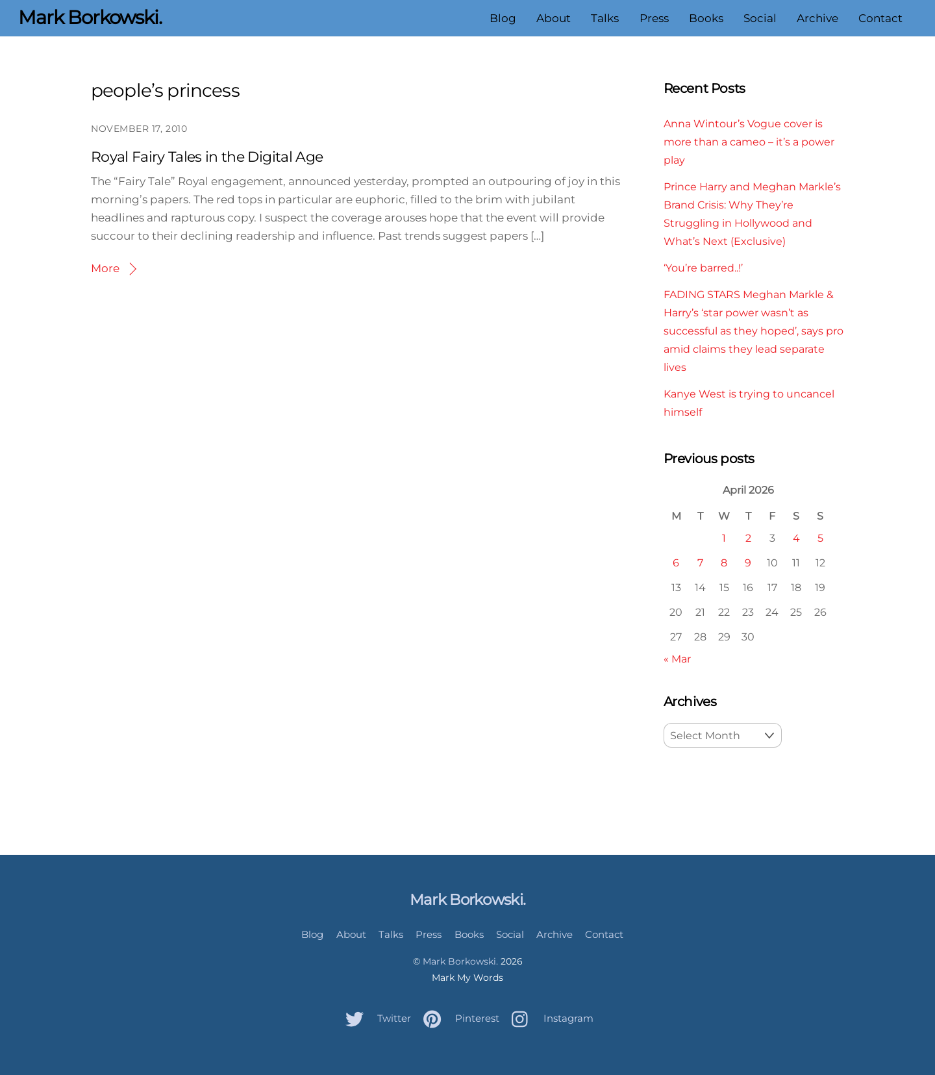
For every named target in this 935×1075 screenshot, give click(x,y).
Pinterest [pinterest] (458, 1018)
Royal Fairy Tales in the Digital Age (207, 157)
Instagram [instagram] (549, 1018)
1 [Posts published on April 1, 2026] (724, 537)
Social (760, 18)
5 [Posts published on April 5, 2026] (820, 537)
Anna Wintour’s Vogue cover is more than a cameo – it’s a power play (749, 141)
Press (654, 18)
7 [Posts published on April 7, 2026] (700, 562)
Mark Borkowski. (460, 961)
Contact (880, 18)
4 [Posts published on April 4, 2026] (796, 537)
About (553, 18)
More (105, 268)
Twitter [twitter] (375, 1018)
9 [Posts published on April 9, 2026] (748, 562)
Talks (605, 18)
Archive (817, 18)
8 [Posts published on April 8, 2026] (724, 562)
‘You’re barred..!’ (703, 267)
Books (706, 18)
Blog (503, 18)
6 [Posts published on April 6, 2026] (676, 562)
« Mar (677, 658)
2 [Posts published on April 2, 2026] (748, 537)
